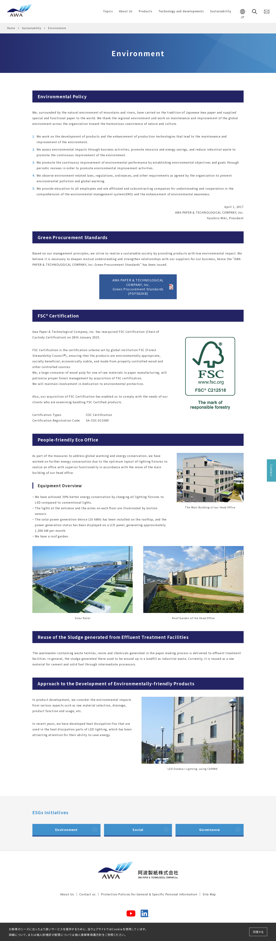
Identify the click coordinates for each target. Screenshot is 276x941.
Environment (66, 829)
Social (138, 829)
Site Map (209, 894)
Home (11, 28)
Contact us (87, 894)
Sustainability (31, 28)
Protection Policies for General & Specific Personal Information (149, 894)
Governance (209, 829)
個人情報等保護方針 (88, 935)
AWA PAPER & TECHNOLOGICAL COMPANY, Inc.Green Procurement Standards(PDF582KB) (138, 287)
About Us (67, 894)
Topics (106, 11)
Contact (271, 470)
